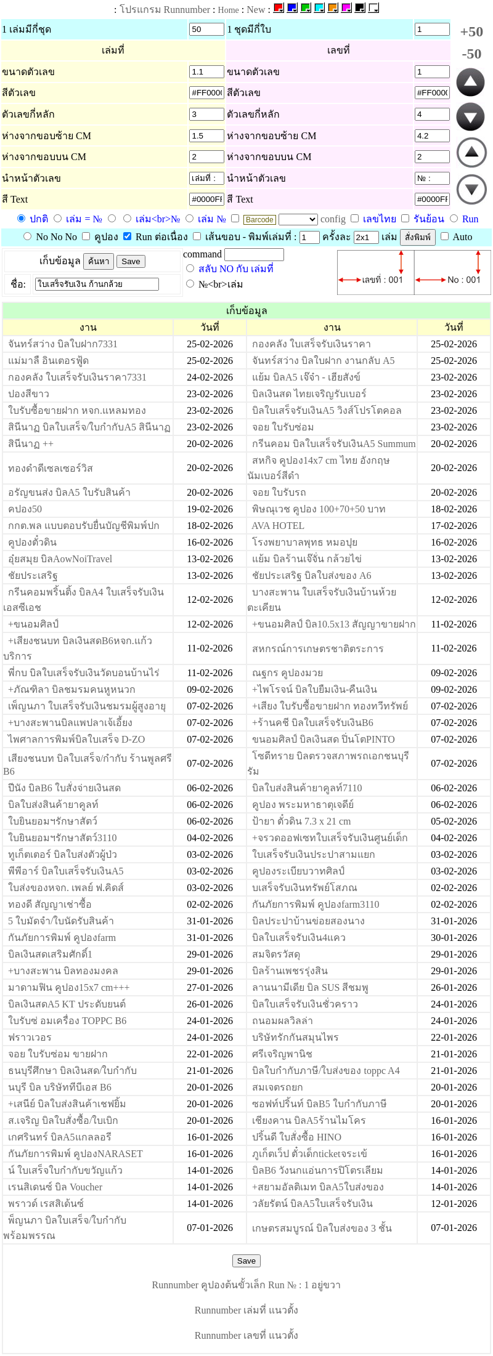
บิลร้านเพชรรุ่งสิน (290, 971)
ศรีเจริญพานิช (282, 1054)
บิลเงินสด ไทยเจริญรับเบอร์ (309, 394)
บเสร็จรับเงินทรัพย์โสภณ (304, 887)
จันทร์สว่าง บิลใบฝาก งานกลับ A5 (323, 360)
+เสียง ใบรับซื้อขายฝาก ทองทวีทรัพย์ (330, 706)
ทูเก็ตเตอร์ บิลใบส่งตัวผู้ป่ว (62, 854)
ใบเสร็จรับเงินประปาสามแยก (313, 854)
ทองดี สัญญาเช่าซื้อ (50, 904)
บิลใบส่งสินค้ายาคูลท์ (53, 804)
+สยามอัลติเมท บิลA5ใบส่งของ (318, 1187)
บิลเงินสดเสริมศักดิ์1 (50, 954)
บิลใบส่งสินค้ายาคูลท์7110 (307, 788)
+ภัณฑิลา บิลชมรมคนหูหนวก (72, 689)
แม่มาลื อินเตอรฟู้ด (48, 360)
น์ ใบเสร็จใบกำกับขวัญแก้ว (65, 1170)
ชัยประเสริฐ (33, 575)
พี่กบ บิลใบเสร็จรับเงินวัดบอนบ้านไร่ (84, 673)
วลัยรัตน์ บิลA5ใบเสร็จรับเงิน (312, 1203)
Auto (457, 237)
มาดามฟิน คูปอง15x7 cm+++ (69, 987)
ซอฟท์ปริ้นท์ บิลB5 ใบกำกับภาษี (319, 1104)
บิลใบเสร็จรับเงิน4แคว (299, 937)
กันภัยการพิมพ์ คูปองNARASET (75, 1153)
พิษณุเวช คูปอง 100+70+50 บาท (319, 509)
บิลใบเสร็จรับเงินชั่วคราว (305, 1004)
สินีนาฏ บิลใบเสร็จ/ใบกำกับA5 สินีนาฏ (89, 427)
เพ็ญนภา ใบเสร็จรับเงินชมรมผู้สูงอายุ (87, 706)
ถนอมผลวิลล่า (282, 1020)
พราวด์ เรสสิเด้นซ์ (46, 1203)
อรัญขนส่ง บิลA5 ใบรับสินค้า (69, 492)
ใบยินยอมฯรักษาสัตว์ (52, 821)
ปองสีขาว (28, 394)
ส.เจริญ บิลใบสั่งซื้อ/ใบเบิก (63, 1120)
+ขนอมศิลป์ (33, 624)
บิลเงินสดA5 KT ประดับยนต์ (67, 1004)
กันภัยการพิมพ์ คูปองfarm (62, 937)
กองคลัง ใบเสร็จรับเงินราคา (311, 344)
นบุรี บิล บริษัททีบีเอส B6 (60, 1087)
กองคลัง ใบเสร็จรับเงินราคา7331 (77, 377)
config (334, 219)
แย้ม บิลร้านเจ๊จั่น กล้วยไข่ (307, 559)
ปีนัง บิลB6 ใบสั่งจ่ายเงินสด (64, 788)
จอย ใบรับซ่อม (283, 427)
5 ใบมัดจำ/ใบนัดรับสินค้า (61, 921)
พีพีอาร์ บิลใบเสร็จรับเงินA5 (66, 871)
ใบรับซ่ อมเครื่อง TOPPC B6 (67, 1020)
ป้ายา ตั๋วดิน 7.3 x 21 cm (301, 821)
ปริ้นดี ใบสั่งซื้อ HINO (296, 1137)
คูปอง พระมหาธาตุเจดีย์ (303, 804)
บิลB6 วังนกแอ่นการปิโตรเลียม (317, 1170)
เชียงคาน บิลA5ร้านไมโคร (309, 1120)
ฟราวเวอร (30, 1037)
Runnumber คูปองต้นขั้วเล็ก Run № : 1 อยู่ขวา (246, 1285)
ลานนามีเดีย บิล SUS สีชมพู (310, 987)
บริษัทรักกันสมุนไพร (295, 1037)
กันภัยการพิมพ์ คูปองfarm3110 (316, 904)
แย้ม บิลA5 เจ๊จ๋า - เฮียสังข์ (306, 377)
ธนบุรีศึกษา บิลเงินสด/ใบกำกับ (72, 1070)
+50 (472, 31)
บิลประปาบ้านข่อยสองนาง (308, 921)
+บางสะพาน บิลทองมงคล (63, 971)
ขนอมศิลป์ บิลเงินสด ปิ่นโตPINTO (323, 739)
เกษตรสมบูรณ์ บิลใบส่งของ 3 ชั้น (322, 1228)
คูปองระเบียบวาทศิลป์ (298, 871)
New (255, 9)
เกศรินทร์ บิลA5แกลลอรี (60, 1137)
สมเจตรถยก (277, 1087)
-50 (471, 54)
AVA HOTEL (277, 525)
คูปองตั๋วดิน (32, 542)
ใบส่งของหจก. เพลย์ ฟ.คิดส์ (66, 887)
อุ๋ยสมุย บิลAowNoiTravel (60, 559)
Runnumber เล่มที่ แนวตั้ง (247, 1310)
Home (228, 10)
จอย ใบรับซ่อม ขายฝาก (58, 1054)
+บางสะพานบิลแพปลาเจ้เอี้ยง (70, 722)
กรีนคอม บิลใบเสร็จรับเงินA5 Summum (334, 443)
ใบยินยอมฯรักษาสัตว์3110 (62, 838)
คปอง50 (25, 509)
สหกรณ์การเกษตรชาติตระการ (318, 649)
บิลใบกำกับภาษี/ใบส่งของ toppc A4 (326, 1070)
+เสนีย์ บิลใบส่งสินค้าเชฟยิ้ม (67, 1104)
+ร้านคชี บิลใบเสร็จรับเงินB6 (312, 722)
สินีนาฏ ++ (31, 443)
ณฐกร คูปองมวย (287, 673)
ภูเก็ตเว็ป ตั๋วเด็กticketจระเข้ (309, 1153)
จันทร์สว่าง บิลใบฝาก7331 (63, 344)
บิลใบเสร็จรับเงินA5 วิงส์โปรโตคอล (327, 410)
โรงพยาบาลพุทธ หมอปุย (304, 542)
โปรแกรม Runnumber (165, 9)
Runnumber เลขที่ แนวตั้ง (247, 1335)
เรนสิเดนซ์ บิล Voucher (55, 1187)
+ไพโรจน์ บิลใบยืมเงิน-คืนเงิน (314, 689)
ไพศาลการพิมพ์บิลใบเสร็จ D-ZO (76, 739)
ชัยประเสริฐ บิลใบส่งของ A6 (312, 575)
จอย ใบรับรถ (279, 492)
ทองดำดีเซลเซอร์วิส (50, 468)
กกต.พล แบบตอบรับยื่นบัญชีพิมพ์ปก (84, 525)
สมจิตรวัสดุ (276, 954)
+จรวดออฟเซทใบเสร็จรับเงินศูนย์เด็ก (330, 838)
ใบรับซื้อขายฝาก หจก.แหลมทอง (77, 410)
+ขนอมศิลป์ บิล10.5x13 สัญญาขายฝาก (334, 624)
